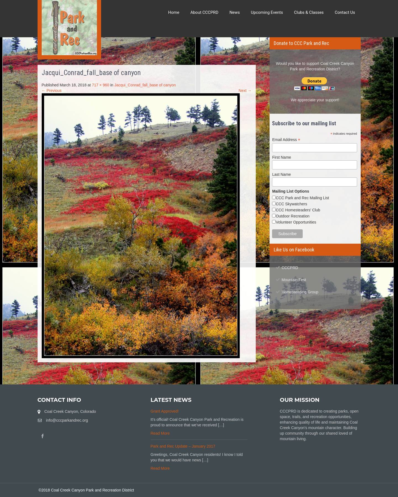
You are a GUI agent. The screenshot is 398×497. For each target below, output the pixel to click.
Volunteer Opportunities (296, 222)
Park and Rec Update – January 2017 (183, 446)
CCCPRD (290, 267)
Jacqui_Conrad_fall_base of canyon (145, 85)
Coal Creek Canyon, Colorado (70, 411)
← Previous (52, 90)
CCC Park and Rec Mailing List (302, 198)
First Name (281, 157)
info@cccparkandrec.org (67, 420)
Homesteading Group (300, 292)
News (235, 12)
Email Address (286, 139)
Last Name (281, 174)
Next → (245, 90)
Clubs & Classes (309, 12)
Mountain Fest (294, 280)
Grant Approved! (165, 411)
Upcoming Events (267, 12)
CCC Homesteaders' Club (298, 210)
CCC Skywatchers (291, 204)
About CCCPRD (204, 12)
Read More (160, 433)
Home (173, 12)
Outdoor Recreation (292, 216)
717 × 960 (100, 85)
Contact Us (345, 12)
